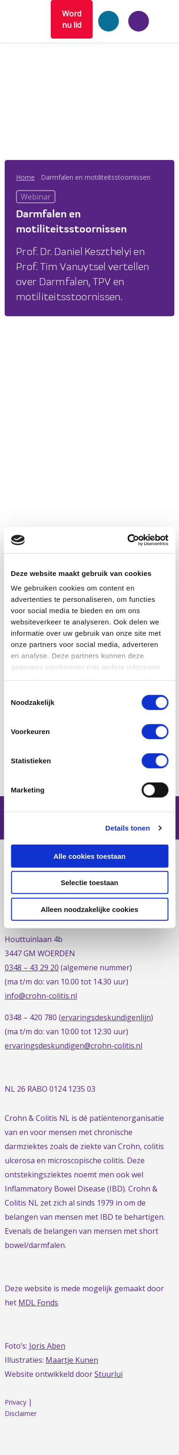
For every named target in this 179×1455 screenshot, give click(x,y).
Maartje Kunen (72, 1360)
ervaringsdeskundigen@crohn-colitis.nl (73, 1045)
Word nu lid (71, 19)
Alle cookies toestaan (89, 856)
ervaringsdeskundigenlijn (106, 1017)
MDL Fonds (38, 1302)
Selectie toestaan (89, 883)
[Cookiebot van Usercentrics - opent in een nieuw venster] (128, 540)
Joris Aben (47, 1346)
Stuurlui (108, 1374)
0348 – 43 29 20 (32, 967)
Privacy (15, 1402)
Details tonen (127, 828)
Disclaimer (21, 1413)
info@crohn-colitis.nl (41, 996)
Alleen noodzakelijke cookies (90, 909)
